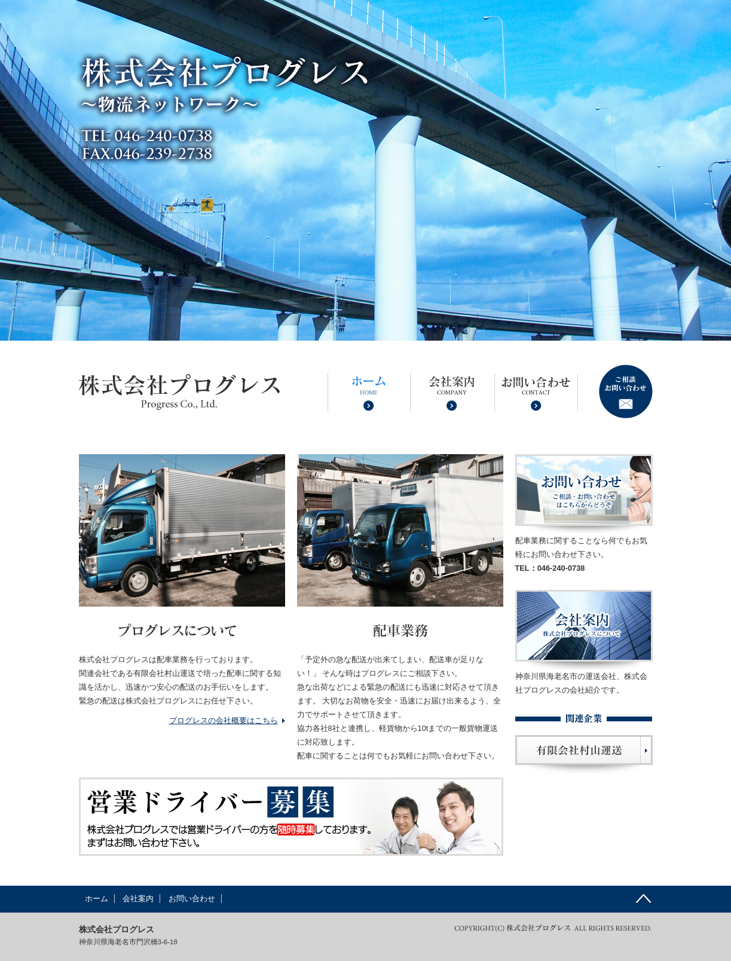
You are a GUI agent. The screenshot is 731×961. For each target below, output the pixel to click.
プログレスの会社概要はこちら (223, 720)
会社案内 (138, 898)
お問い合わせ (192, 898)
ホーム (96, 898)
